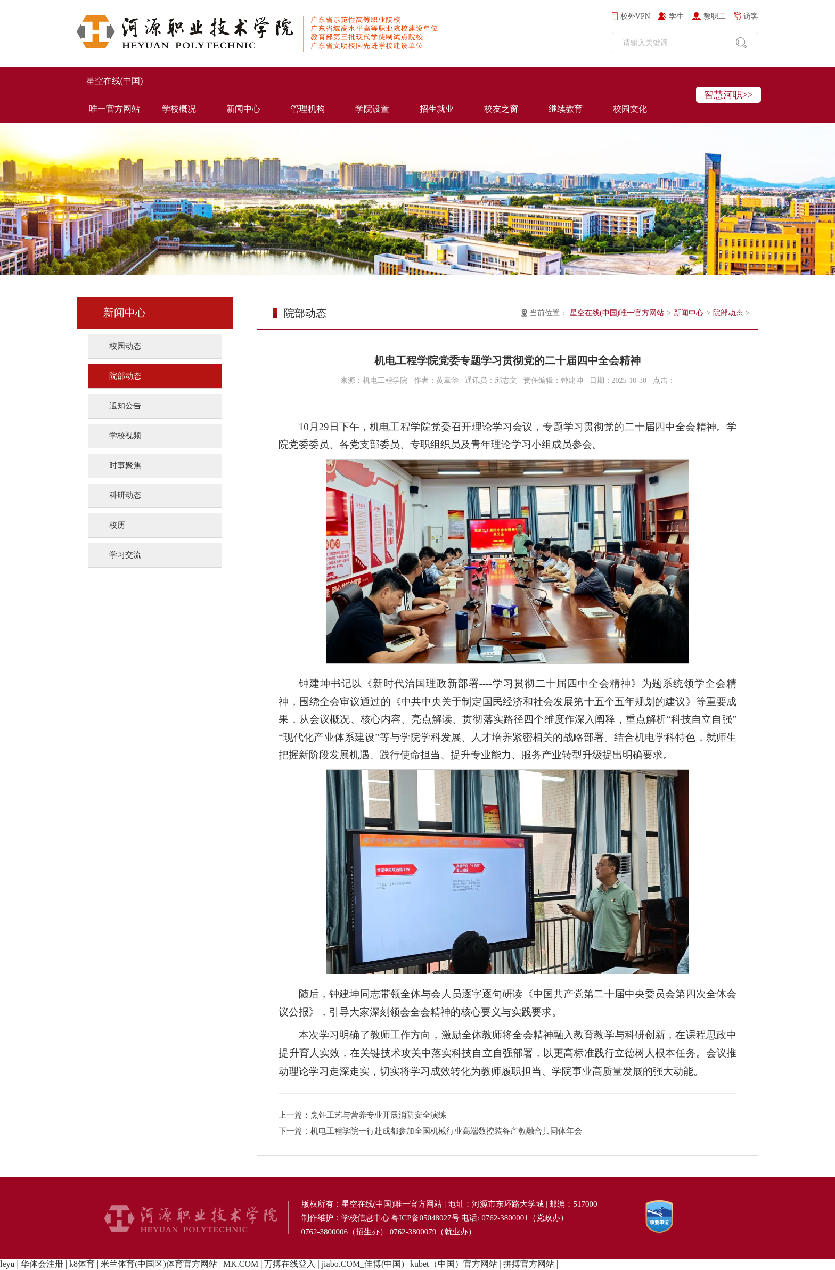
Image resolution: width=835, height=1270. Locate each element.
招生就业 (437, 108)
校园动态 (125, 346)
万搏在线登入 (289, 1263)
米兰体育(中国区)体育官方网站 (159, 1263)
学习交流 (125, 555)
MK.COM (240, 1263)
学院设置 (372, 108)
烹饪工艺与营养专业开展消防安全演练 (378, 1115)
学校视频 (125, 435)
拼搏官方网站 (528, 1263)
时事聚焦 (125, 465)
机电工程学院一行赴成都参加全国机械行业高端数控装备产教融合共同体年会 (446, 1131)
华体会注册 (42, 1263)
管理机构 (308, 108)
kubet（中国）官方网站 (453, 1263)
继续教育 (566, 108)
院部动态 (125, 376)
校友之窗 (501, 108)
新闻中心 (243, 108)
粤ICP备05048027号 (425, 1218)
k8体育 (82, 1263)
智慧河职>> (728, 94)
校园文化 (630, 108)
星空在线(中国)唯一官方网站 (617, 313)
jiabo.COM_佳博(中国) (363, 1263)
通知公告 (125, 406)
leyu (7, 1263)
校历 (117, 525)
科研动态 (125, 495)
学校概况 (179, 108)
